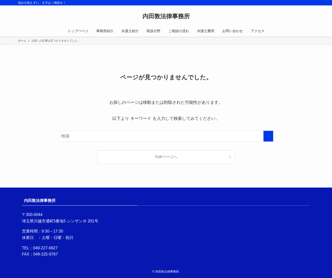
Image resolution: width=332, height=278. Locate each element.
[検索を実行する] (268, 136)
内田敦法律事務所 (166, 16)
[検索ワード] (166, 136)
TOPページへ (166, 157)
